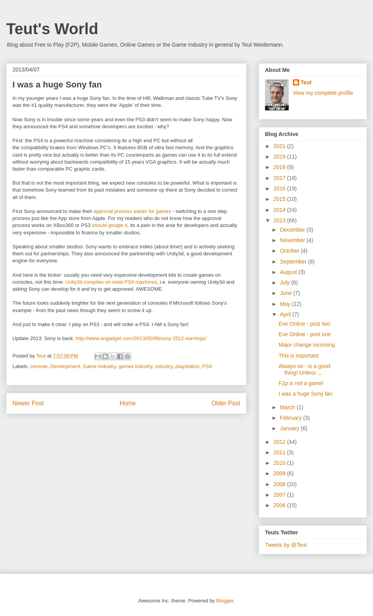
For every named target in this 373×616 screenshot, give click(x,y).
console (39, 366)
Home (128, 403)
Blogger (224, 601)
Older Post (225, 403)
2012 (280, 442)
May (285, 304)
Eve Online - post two (304, 324)
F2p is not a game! (301, 383)
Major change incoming (307, 345)
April (286, 314)
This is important (299, 355)
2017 (280, 178)
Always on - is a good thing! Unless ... (304, 369)
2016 (280, 188)
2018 (280, 167)
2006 (280, 505)
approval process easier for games (132, 211)
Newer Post (28, 403)
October (290, 251)
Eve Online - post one (305, 334)
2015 (280, 199)
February (291, 418)
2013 (280, 220)
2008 (280, 484)
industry (164, 366)
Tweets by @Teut (286, 545)
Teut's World (52, 28)
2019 (280, 157)
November (293, 240)
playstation (187, 366)
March (288, 407)
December (293, 230)
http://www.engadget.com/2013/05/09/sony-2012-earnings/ (141, 338)
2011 (280, 452)
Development (65, 366)
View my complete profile (323, 93)
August (289, 272)
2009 (280, 473)
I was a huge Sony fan (306, 394)
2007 (280, 495)
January (290, 428)
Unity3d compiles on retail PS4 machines (111, 282)
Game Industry (99, 366)
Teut (306, 82)
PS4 (207, 366)
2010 (280, 463)
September (294, 261)
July (285, 282)
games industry (135, 366)
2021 (280, 146)
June (286, 293)
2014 (280, 210)
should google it (109, 225)
